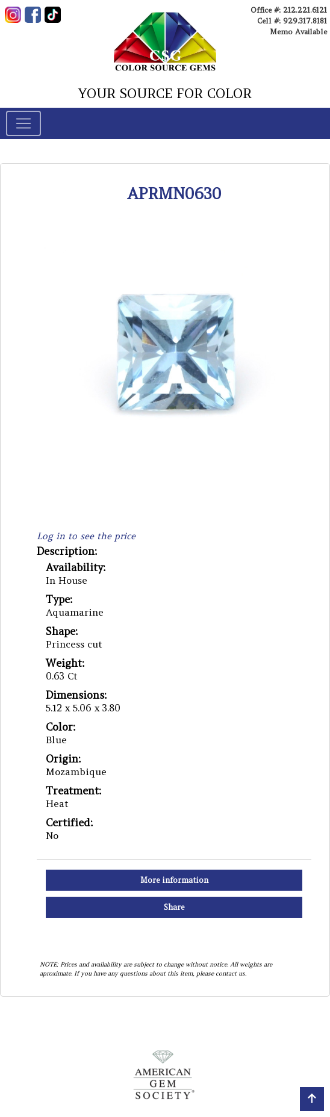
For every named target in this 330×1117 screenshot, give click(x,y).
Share (174, 907)
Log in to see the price (86, 536)
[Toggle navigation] (23, 123)
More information (174, 880)
